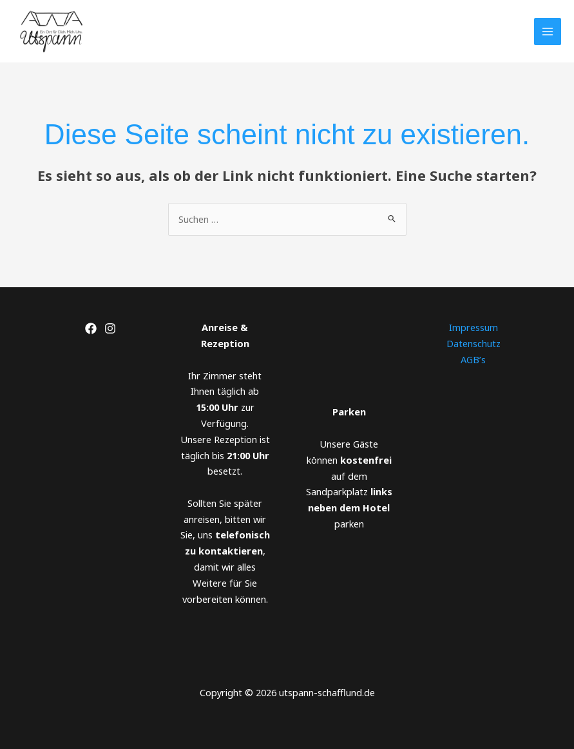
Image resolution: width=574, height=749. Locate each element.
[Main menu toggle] (547, 31)
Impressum (473, 327)
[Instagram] (110, 328)
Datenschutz (473, 343)
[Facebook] (91, 328)
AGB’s (473, 359)
